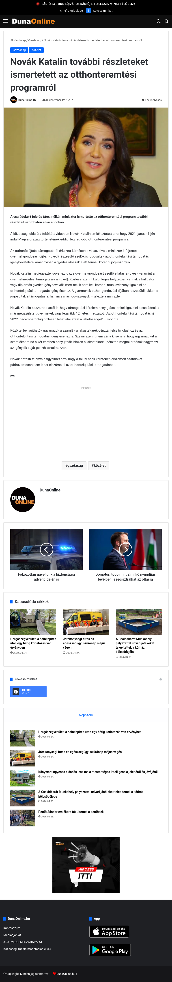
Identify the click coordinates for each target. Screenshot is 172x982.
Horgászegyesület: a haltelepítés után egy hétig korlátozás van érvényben (33, 643)
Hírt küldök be (71, 11)
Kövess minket (99, 10)
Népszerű (86, 715)
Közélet (36, 50)
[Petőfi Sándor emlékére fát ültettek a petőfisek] (22, 818)
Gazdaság (34, 40)
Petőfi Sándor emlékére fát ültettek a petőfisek (71, 812)
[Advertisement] (86, 422)
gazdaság (75, 465)
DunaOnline (25, 100)
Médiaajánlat (12, 935)
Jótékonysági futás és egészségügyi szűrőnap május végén (84, 643)
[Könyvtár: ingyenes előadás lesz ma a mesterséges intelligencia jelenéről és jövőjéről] (22, 778)
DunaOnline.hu (65, 973)
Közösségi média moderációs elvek (27, 949)
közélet (99, 465)
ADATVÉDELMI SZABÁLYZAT (23, 942)
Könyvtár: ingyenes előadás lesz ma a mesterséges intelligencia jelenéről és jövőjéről (98, 772)
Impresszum (11, 928)
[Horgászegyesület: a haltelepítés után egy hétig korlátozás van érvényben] (33, 622)
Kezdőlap (18, 40)
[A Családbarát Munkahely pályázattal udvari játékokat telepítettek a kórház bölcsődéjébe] (139, 622)
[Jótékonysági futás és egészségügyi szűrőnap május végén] (86, 622)
